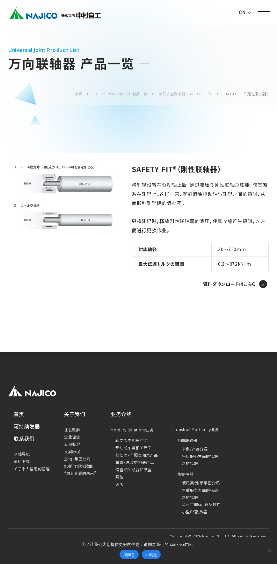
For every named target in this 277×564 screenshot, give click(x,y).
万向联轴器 (187, 440)
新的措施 (190, 463)
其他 (119, 476)
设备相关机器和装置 (133, 469)
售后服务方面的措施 (200, 456)
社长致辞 (72, 429)
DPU (119, 484)
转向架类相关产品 (131, 440)
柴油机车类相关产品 (133, 447)
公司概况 (72, 444)
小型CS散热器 (194, 511)
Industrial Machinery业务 (195, 429)
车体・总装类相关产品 (134, 462)
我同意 (129, 554)
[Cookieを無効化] (269, 550)
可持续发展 (27, 426)
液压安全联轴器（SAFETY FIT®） (185, 93)
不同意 (151, 554)
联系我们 (24, 438)
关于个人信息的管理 (32, 468)
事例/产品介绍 (195, 449)
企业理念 (72, 436)
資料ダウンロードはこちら (229, 284)
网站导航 (22, 454)
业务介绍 (121, 414)
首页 (79, 93)
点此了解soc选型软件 (201, 504)
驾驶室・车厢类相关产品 (136, 455)
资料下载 (22, 461)
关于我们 (74, 414)
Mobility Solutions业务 (132, 429)
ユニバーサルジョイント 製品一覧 (120, 93)
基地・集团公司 (77, 458)
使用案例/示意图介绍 (201, 482)
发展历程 (72, 451)
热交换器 (185, 474)
